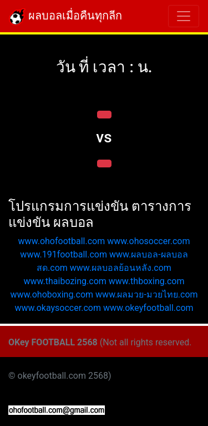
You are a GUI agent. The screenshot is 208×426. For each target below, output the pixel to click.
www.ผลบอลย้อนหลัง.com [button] (120, 267)
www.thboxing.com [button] (147, 281)
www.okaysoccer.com (57, 308)
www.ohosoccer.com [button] (148, 241)
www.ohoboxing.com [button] (51, 294)
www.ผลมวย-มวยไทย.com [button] (146, 294)
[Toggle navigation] (183, 16)
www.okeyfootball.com (148, 308)
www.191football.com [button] (63, 254)
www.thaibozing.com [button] (64, 281)
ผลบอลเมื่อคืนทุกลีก (65, 16)
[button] (104, 114)
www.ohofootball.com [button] (61, 241)
